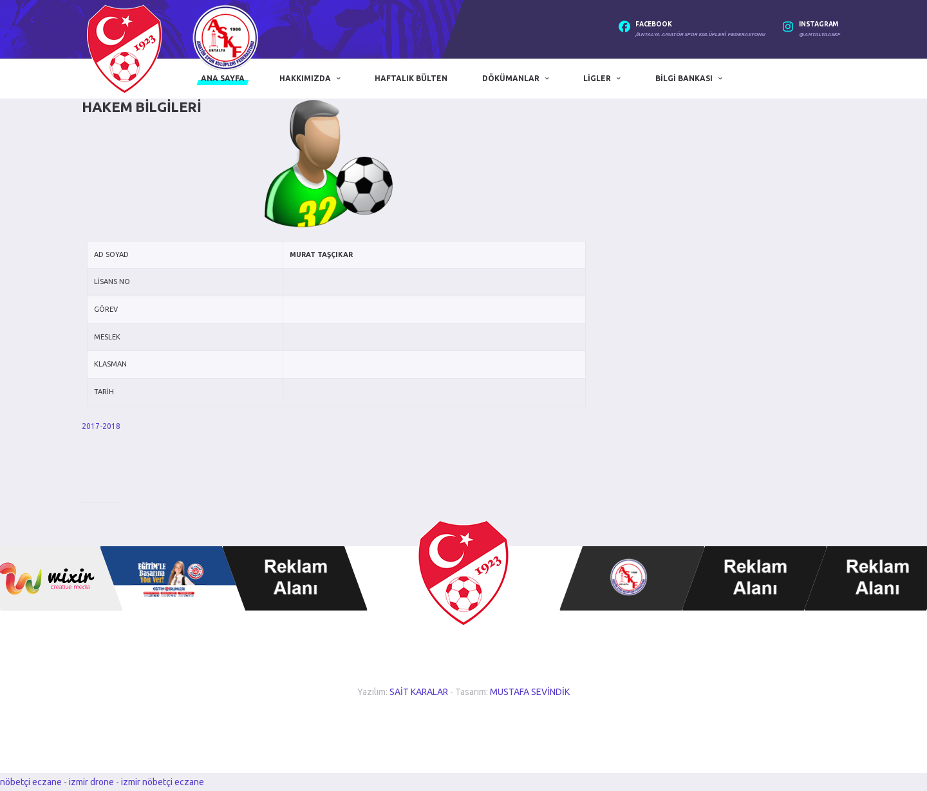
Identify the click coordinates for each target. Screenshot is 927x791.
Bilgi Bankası (684, 78)
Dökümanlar (510, 78)
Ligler (597, 78)
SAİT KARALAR (418, 692)
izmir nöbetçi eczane (162, 782)
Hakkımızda (305, 78)
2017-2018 (101, 426)
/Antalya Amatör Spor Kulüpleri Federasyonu (700, 34)
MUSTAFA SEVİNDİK (530, 692)
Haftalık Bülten (411, 78)
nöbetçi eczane (31, 782)
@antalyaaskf (819, 34)
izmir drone (91, 782)
